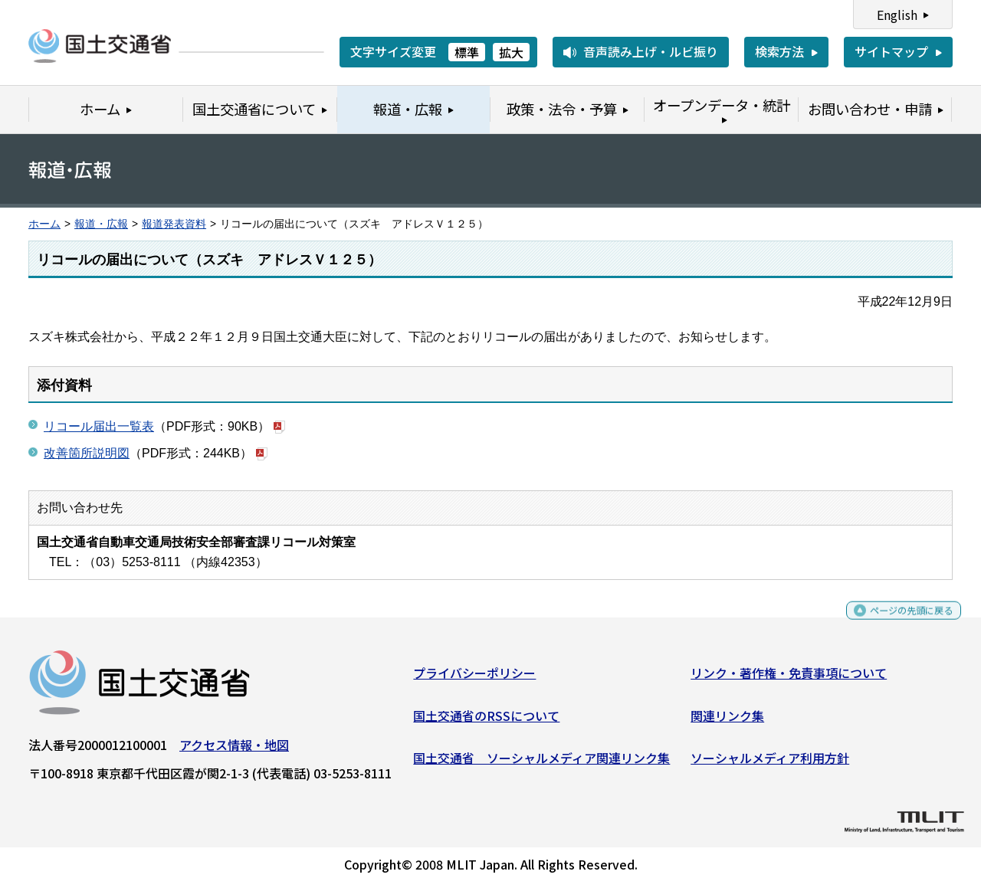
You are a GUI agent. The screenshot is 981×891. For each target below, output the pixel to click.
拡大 (511, 52)
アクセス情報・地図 (234, 751)
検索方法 (779, 51)
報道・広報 (101, 224)
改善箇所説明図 (87, 453)
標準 (466, 52)
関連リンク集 (727, 721)
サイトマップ (891, 51)
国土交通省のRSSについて (486, 721)
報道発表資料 (174, 224)
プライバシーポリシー (474, 679)
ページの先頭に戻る (898, 623)
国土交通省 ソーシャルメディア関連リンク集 (541, 764)
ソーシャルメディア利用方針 (770, 764)
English (897, 14)
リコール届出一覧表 (99, 426)
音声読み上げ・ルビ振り (650, 51)
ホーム (44, 224)
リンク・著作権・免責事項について (789, 679)
